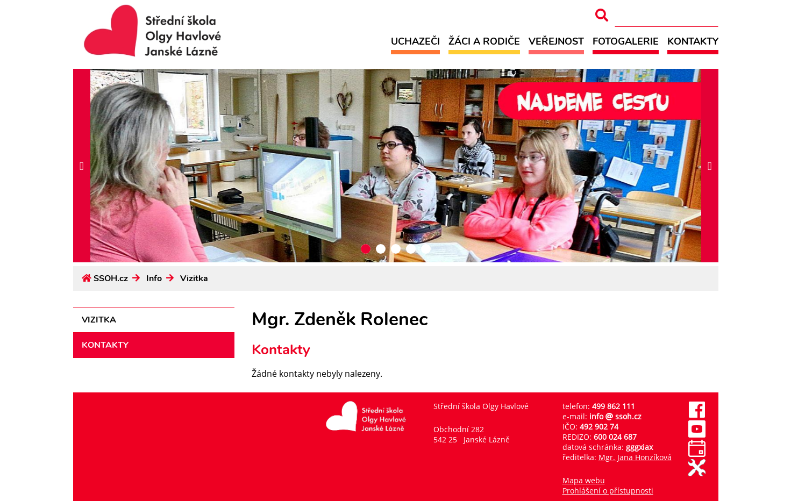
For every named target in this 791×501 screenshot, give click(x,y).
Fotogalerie (626, 41)
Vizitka (194, 278)
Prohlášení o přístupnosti (607, 490)
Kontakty (692, 41)
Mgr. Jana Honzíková (635, 457)
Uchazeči (415, 41)
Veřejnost (556, 41)
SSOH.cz (111, 278)
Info (154, 278)
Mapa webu (583, 480)
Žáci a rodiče (484, 41)
